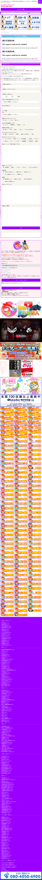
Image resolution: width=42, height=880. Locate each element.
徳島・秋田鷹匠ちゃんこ (6, 829)
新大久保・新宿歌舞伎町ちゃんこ (8, 670)
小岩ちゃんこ (4, 712)
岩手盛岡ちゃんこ (5, 640)
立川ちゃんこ (4, 652)
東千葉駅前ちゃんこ (5, 655)
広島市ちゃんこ (4, 836)
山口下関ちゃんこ (5, 839)
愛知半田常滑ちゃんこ (6, 750)
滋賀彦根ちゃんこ (5, 778)
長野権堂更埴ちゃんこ (6, 767)
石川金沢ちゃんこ (5, 759)
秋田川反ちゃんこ (5, 629)
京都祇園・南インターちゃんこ (8, 779)
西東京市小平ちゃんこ (6, 710)
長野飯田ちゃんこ (5, 764)
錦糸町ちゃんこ (4, 674)
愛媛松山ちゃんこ (5, 817)
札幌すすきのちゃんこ (6, 637)
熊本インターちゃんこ (6, 822)
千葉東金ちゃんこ (5, 676)
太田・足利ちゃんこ (5, 695)
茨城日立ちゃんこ (5, 720)
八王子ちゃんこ (4, 717)
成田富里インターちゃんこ (7, 659)
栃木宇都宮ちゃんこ (5, 662)
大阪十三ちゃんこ (5, 800)
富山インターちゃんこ (6, 760)
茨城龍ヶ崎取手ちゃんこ (6, 691)
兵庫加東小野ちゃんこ (6, 807)
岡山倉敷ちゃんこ (5, 843)
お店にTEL (21, 9)
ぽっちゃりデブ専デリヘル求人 (8, 867)
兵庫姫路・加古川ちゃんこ (7, 789)
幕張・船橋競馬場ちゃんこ (7, 704)
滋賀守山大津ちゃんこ (6, 806)
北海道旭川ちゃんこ (5, 633)
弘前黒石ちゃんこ (5, 630)
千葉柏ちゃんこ (4, 706)
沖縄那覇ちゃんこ (5, 832)
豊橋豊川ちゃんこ (5, 738)
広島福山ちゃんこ (5, 826)
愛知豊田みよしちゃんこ (6, 743)
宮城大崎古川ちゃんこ (6, 627)
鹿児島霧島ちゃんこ (5, 823)
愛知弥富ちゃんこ (5, 732)
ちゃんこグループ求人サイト (7, 864)
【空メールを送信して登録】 (21, 280)
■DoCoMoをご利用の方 (6, 269)
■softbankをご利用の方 (6, 272)
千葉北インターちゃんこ (6, 709)
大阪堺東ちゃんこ (5, 796)
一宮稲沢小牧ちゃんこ (6, 731)
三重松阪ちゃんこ (5, 745)
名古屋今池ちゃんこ (5, 726)
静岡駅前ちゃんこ (5, 737)
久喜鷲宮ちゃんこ (5, 696)
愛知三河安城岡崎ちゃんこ (7, 727)
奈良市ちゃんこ (4, 792)
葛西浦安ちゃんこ (5, 701)
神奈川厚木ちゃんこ (5, 668)
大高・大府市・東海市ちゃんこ (8, 740)
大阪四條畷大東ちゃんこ (6, 809)
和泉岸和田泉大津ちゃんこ (7, 785)
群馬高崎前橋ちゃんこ (6, 660)
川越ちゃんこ (4, 657)
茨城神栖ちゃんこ (5, 698)
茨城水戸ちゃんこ (5, 654)
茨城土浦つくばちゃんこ (6, 679)
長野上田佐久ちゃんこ (6, 771)
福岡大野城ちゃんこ (5, 840)
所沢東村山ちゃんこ (5, 693)
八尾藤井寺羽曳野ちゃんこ (7, 790)
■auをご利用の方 (5, 271)
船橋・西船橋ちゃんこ (6, 718)
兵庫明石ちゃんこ (5, 795)
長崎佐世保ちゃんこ (5, 820)
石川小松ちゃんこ (5, 756)
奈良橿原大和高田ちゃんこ (7, 782)
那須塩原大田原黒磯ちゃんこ (7, 699)
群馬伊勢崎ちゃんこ (5, 684)
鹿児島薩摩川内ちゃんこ (6, 828)
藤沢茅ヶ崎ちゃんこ (5, 685)
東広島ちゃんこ (4, 845)
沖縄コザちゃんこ (5, 853)
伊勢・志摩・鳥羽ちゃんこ (7, 748)
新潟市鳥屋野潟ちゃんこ (6, 768)
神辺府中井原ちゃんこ (6, 855)
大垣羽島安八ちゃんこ (6, 729)
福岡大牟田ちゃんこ (5, 851)
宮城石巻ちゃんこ (5, 624)
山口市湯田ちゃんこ (5, 856)
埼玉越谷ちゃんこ (5, 690)
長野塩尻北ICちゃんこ (6, 770)
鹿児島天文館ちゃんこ (6, 818)
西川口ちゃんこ (4, 651)
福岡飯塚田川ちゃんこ (6, 837)
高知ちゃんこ (4, 842)
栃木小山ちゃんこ (5, 665)
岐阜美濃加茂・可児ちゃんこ (7, 751)
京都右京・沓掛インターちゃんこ (8, 801)
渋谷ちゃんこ (4, 713)
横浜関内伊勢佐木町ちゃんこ (7, 649)
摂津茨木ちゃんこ (5, 804)
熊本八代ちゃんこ (5, 847)
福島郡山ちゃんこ (5, 641)
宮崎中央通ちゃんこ (5, 848)
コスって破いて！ (5, 870)
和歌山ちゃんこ (4, 781)
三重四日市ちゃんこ (5, 734)
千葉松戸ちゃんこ (5, 682)
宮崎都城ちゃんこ (5, 831)
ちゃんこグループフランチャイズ (8, 865)
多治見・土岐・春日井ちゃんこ (8, 735)
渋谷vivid (3, 869)
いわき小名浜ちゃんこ (6, 632)
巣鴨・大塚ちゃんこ (5, 721)
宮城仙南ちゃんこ (5, 622)
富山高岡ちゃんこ (5, 757)
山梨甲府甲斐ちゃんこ (6, 765)
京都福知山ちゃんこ (5, 812)
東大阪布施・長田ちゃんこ (7, 787)
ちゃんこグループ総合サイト (7, 862)
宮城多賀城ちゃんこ (5, 638)
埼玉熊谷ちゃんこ (5, 663)
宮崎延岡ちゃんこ (5, 858)
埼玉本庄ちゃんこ (5, 671)
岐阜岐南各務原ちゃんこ (6, 742)
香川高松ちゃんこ (5, 825)
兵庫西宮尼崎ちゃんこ (6, 811)
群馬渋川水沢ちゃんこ (6, 677)
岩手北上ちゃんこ (5, 635)
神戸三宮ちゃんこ (5, 793)
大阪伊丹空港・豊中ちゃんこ (7, 784)
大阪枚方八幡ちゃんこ (6, 803)
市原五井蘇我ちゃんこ (6, 707)
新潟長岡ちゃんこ (5, 762)
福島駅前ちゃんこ (5, 643)
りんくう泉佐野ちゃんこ (6, 798)
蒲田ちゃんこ (4, 715)
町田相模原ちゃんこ (5, 666)
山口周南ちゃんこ (5, 834)
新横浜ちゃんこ (4, 702)
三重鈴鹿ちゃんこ (5, 746)
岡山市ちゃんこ (4, 850)
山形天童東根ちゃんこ (6, 626)
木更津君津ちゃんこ (5, 673)
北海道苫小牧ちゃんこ (6, 645)
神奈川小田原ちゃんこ (6, 681)
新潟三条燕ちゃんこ (5, 773)
